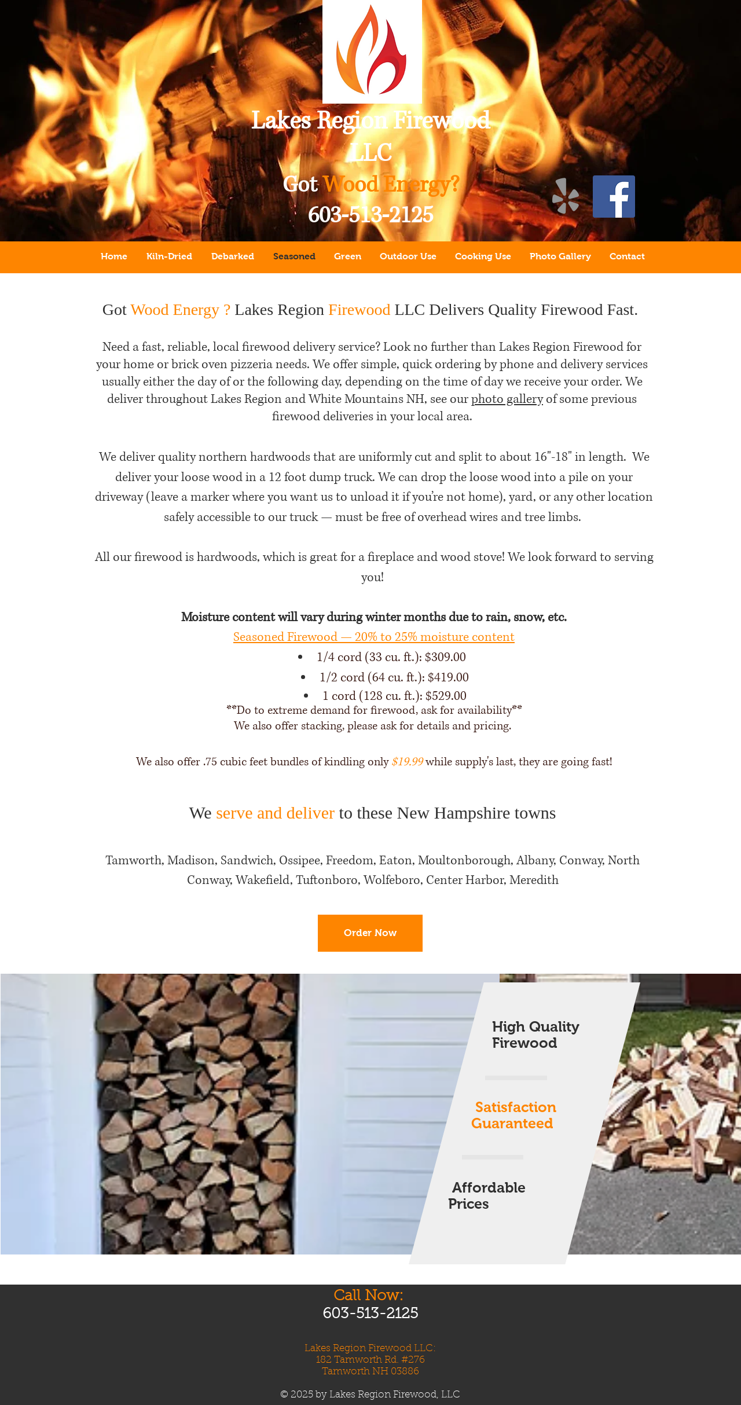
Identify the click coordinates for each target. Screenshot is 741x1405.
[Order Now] (370, 933)
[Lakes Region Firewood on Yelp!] (566, 196)
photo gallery (507, 399)
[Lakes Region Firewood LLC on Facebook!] (614, 196)
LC (377, 154)
